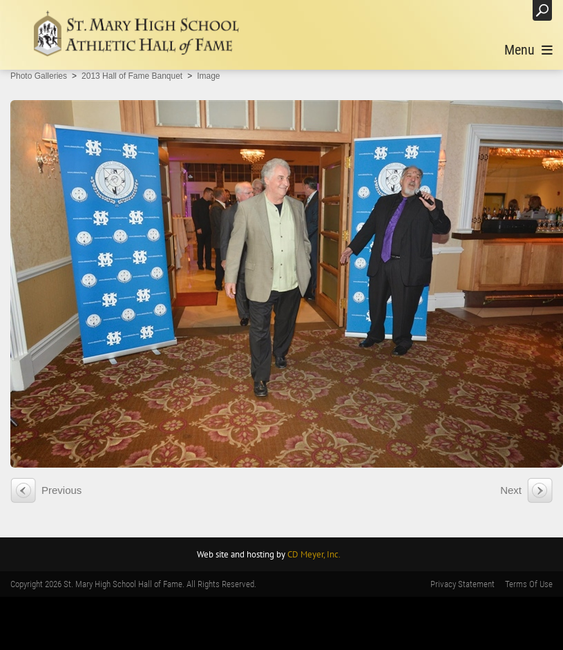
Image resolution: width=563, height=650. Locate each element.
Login (507, 10)
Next (511, 490)
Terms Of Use (529, 584)
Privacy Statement (462, 584)
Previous (61, 490)
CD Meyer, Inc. (314, 554)
